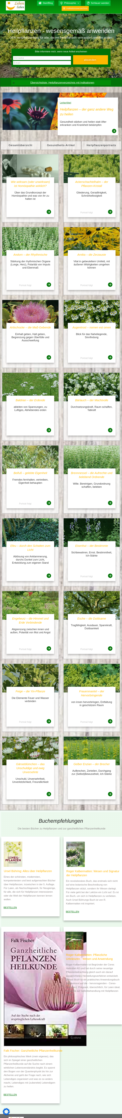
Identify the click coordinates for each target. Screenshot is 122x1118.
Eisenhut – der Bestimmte (91, 545)
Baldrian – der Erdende (30, 400)
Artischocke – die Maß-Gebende (30, 327)
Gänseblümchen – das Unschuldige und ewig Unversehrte (30, 768)
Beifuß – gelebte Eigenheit (30, 473)
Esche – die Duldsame (91, 618)
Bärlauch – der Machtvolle (91, 400)
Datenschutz (107, 1111)
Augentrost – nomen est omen (92, 327)
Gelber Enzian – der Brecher (92, 764)
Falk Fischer (77, 1111)
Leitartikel (65, 103)
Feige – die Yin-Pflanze (30, 691)
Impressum (92, 1111)
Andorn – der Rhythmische (30, 254)
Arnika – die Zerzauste (91, 254)
